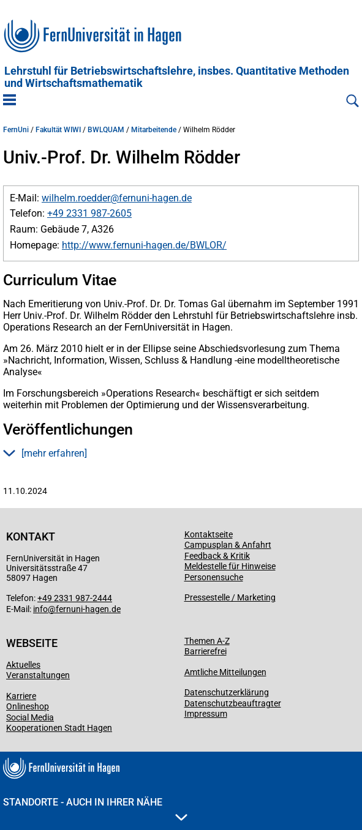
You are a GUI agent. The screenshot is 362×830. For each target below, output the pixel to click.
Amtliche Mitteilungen (225, 672)
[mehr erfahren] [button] (45, 453)
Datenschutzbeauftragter (232, 703)
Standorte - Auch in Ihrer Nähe (95, 808)
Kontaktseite (208, 534)
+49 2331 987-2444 (74, 598)
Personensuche (213, 577)
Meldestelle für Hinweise (230, 566)
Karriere (21, 696)
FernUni (16, 129)
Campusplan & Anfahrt (227, 545)
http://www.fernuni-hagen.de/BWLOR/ (144, 245)
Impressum (205, 714)
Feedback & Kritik (217, 556)
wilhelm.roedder (76, 198)
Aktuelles (23, 665)
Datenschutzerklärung (226, 692)
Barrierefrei (205, 651)
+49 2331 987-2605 (89, 213)
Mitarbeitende (153, 129)
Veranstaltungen (38, 675)
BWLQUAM (106, 129)
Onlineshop (27, 706)
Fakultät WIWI (58, 129)
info (40, 609)
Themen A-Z (207, 641)
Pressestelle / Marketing (230, 597)
